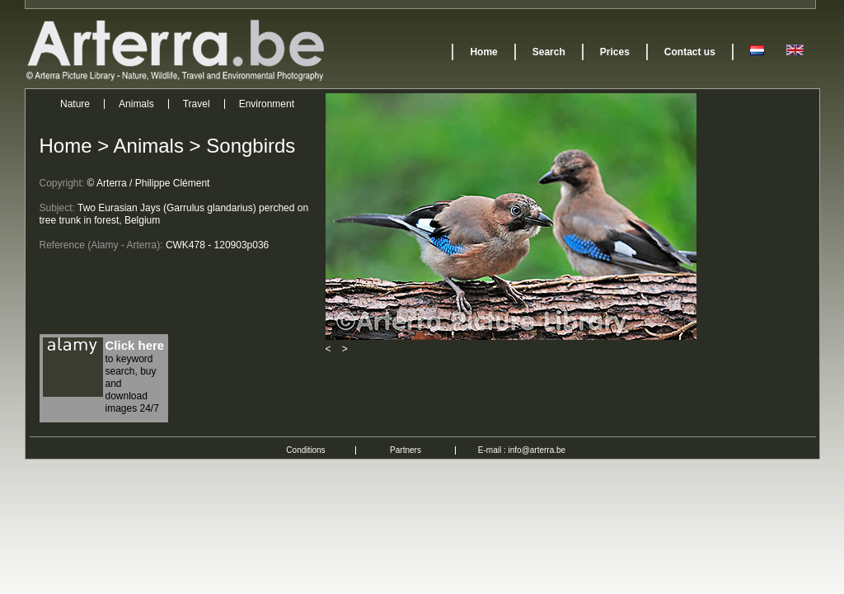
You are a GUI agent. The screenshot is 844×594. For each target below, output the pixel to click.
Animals (136, 104)
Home (483, 52)
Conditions (305, 450)
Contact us (689, 52)
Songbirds (250, 145)
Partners (405, 450)
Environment (266, 104)
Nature (75, 104)
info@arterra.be (537, 450)
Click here (135, 345)
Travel (196, 104)
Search (548, 52)
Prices (615, 52)
